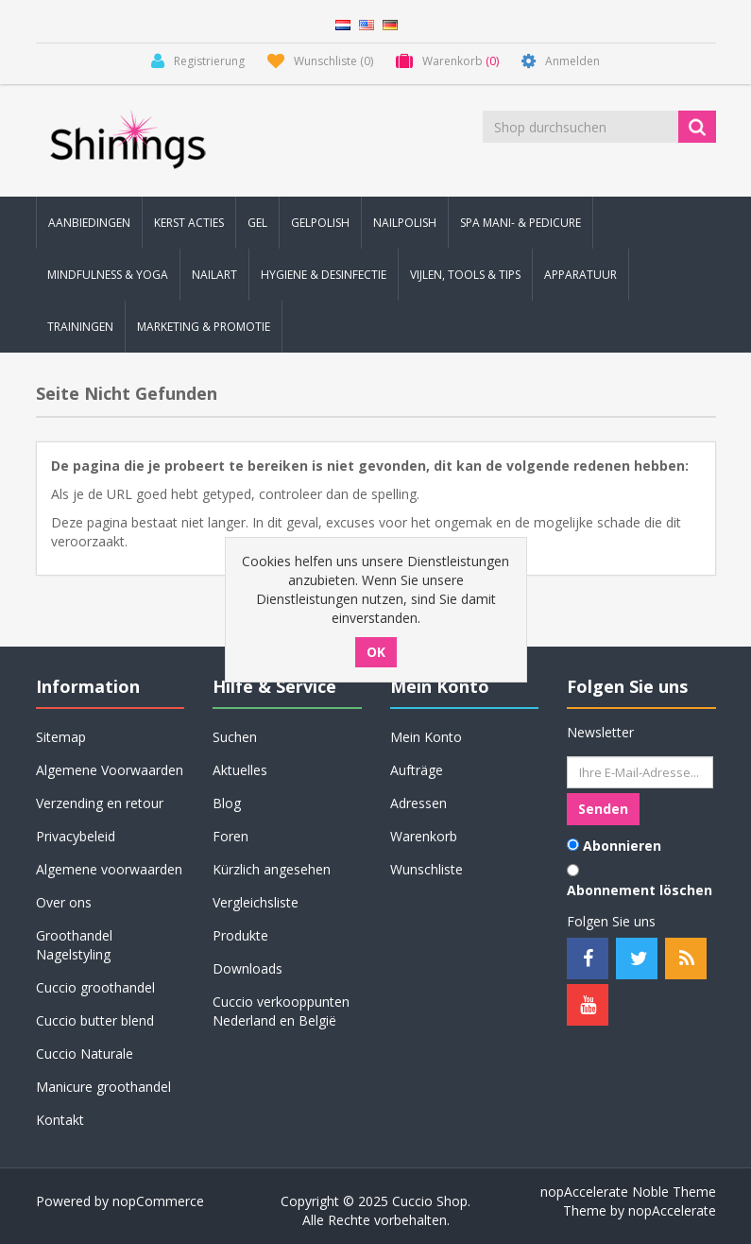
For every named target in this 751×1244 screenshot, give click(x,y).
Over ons (64, 902)
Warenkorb (423, 836)
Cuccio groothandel (95, 987)
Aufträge (416, 770)
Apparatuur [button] (580, 275)
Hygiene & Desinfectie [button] (323, 275)
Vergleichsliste (256, 902)
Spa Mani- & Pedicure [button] (520, 223)
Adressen (418, 803)
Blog (227, 803)
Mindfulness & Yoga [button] (107, 275)
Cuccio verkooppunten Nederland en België (281, 1011)
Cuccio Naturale (84, 1054)
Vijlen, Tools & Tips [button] (465, 275)
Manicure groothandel (103, 1087)
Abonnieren (622, 846)
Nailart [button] (214, 275)
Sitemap (61, 737)
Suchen (235, 737)
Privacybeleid (75, 836)
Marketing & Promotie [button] (203, 327)
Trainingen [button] (80, 327)
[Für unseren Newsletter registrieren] (640, 772)
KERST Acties (189, 223)
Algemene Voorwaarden (109, 770)
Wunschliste (426, 869)
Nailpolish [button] (404, 223)
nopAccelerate (672, 1210)
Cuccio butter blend (95, 1020)
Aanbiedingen (89, 223)
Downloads (247, 968)
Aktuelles (240, 770)
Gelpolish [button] (320, 223)
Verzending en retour (99, 803)
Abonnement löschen (639, 890)
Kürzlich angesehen (272, 869)
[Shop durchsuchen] (582, 127)
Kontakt (60, 1120)
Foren (230, 836)
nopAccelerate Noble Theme (628, 1192)
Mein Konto (426, 737)
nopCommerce (158, 1201)
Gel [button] (257, 223)
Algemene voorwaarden (109, 869)
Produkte (240, 935)
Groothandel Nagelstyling (74, 944)
